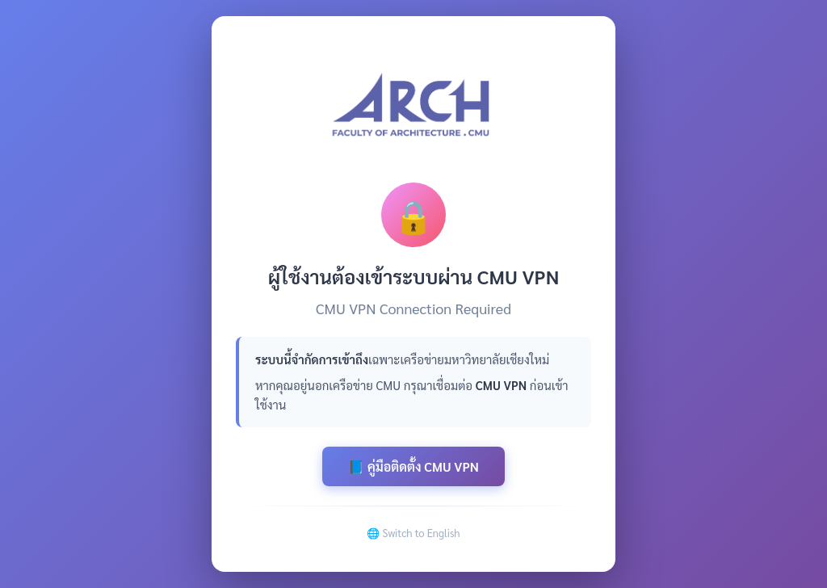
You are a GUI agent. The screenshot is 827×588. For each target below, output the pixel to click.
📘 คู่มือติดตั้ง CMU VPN (413, 466)
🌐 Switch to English (413, 533)
